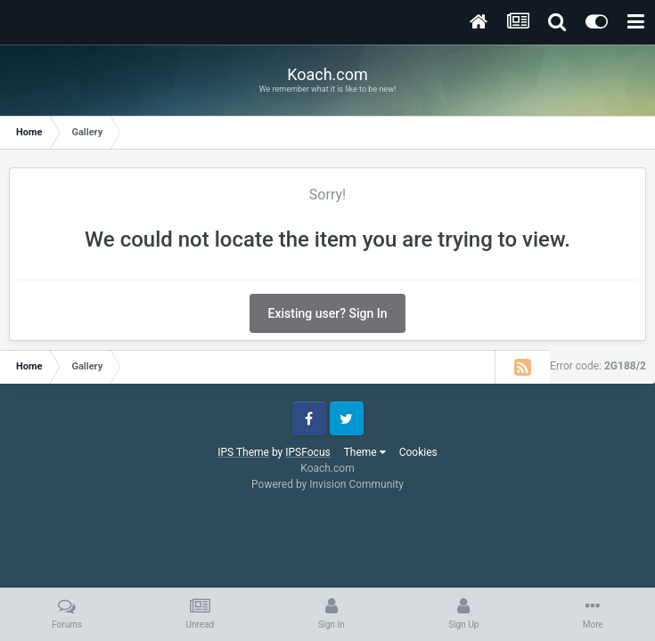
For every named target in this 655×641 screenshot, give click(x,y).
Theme (365, 452)
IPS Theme (243, 452)
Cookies (418, 452)
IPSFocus (307, 452)
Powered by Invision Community (327, 484)
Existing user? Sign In (328, 313)
